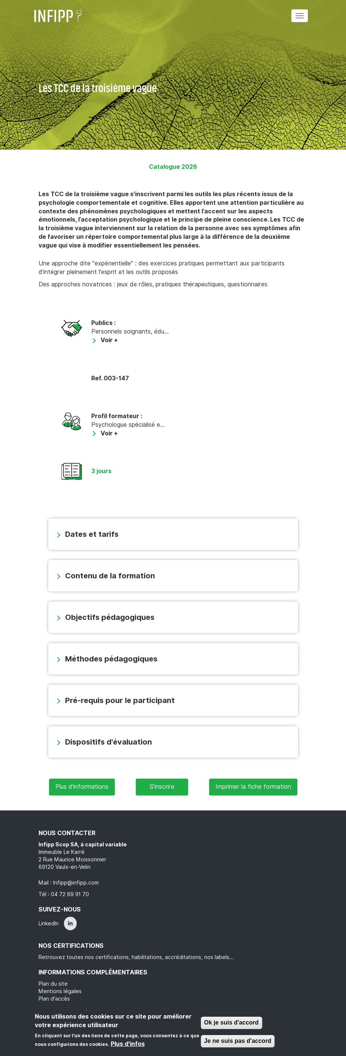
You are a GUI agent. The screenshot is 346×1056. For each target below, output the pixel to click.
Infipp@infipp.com (76, 883)
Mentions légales (60, 991)
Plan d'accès (54, 999)
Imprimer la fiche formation (253, 786)
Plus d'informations (81, 786)
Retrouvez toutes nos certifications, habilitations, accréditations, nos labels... (136, 957)
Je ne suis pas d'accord (238, 1041)
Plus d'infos (128, 1043)
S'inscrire (162, 786)
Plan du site (53, 984)
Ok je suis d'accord (231, 1023)
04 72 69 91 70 (70, 894)
